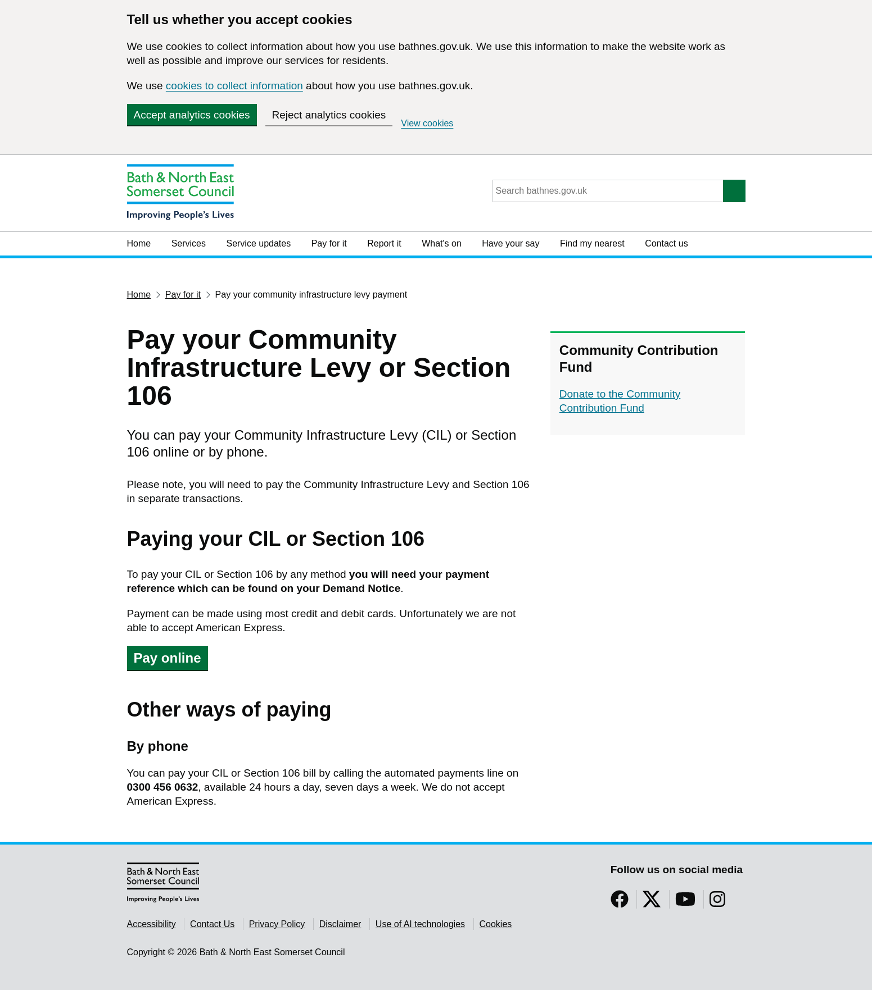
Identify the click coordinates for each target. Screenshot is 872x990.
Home (139, 243)
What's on (442, 243)
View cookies (427, 123)
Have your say (510, 243)
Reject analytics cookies (329, 115)
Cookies (496, 924)
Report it (384, 243)
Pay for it (329, 243)
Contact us (666, 243)
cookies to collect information (234, 86)
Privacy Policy (277, 924)
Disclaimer (340, 924)
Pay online (167, 657)
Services (188, 243)
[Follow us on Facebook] (620, 902)
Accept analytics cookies (192, 115)
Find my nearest (592, 243)
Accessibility (151, 924)
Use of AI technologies (420, 924)
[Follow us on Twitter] (652, 902)
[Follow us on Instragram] (717, 902)
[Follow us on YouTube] (685, 902)
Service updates (258, 243)
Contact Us (212, 924)
